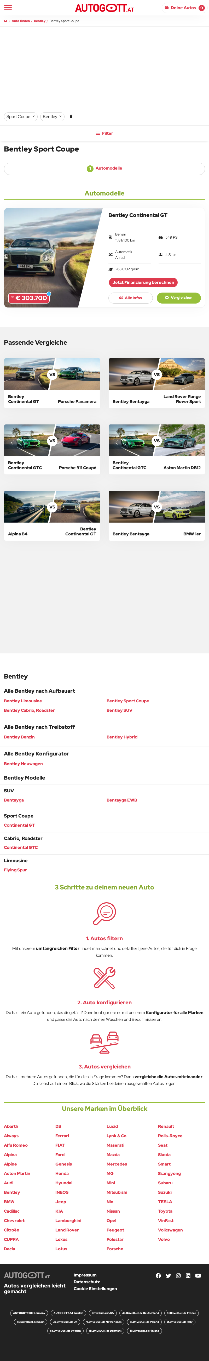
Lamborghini (68, 1220)
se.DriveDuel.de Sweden (65, 1330)
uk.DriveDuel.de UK (65, 1322)
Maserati (115, 1145)
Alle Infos (130, 297)
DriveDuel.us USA (103, 1313)
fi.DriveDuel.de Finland (144, 1330)
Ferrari (62, 1136)
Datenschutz (87, 1282)
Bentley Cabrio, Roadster (29, 710)
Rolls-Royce (170, 1136)
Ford (60, 1154)
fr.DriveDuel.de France (181, 1313)
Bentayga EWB (122, 800)
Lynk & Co (116, 1136)
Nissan (113, 1211)
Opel (111, 1220)
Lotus (61, 1249)
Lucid (112, 1126)
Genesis (63, 1164)
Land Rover (67, 1230)
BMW (9, 1202)
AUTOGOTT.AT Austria (68, 1313)
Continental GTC (21, 847)
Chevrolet (14, 1220)
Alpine (10, 1164)
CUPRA (11, 1239)
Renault (166, 1126)
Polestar (115, 1239)
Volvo (164, 1239)
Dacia (9, 1249)
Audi (8, 1183)
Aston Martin (17, 1173)
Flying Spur (15, 870)
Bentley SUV (119, 710)
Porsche (115, 1249)
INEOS (61, 1192)
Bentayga (14, 800)
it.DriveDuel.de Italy (180, 1322)
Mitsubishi (117, 1192)
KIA (59, 1211)
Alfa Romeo (16, 1145)
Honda (62, 1173)
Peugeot (115, 1230)
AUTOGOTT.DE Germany (29, 1313)
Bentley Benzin (19, 737)
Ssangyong (169, 1173)
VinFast (165, 1220)
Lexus (61, 1239)
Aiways (11, 1136)
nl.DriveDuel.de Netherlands (103, 1322)
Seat (162, 1145)
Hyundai (63, 1183)
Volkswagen (170, 1230)
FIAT (60, 1145)
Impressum (85, 1275)
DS (58, 1126)
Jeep (60, 1202)
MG (110, 1173)
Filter (104, 133)
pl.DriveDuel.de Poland (144, 1322)
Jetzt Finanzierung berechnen (143, 282)
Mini (111, 1183)
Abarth (11, 1126)
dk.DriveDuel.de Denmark (105, 1330)
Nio (110, 1202)
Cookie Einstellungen (95, 1288)
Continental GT (19, 825)
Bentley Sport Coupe (128, 701)
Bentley (12, 1192)
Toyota (165, 1211)
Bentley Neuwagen (23, 763)
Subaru (165, 1183)
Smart (164, 1164)
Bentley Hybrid (122, 737)
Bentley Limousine (23, 701)
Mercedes (117, 1164)
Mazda (113, 1154)
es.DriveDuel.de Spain (30, 1322)
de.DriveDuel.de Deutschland (140, 1313)
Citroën (11, 1230)
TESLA (165, 1202)
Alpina (10, 1154)
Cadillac (12, 1211)
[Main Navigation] (8, 8)
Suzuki (165, 1192)
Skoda (164, 1154)
